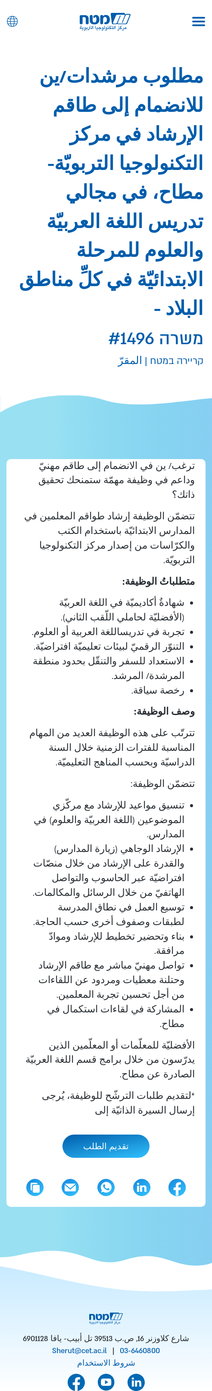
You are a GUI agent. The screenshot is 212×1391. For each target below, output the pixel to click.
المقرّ (130, 361)
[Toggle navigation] (198, 21)
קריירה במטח (175, 361)
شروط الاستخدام (106, 1363)
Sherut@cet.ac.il (79, 1351)
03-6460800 (140, 1351)
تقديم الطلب (106, 1147)
